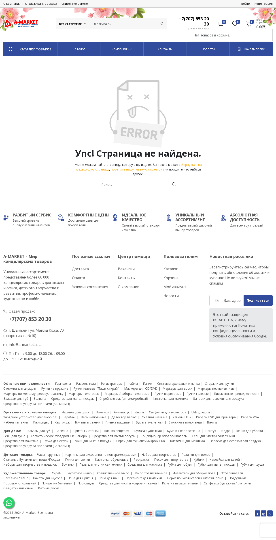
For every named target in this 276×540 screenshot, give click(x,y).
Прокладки (86, 483)
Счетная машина (154, 417)
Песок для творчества (171, 459)
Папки (147, 383)
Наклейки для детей (224, 459)
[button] (258, 24)
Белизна (40, 398)
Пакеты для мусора (47, 478)
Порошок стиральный (19, 483)
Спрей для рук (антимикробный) (124, 398)
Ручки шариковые (168, 393)
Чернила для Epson (76, 412)
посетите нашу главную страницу (136, 169)
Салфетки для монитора (167, 412)
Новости (208, 49)
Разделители (86, 383)
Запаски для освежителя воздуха (218, 398)
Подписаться (258, 300)
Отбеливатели (232, 473)
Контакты (164, 49)
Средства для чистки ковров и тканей (128, 483)
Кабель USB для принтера (216, 417)
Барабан (69, 417)
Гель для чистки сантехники (213, 436)
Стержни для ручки (219, 383)
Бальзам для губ (15, 398)
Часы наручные (48, 454)
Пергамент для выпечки (143, 478)
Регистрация (264, 3)
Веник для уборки (249, 431)
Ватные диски (48, 488)
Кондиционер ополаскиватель (164, 436)
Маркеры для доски (177, 388)
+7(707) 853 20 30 (31, 318)
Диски (139, 412)
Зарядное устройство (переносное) (30, 417)
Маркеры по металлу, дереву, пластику (33, 393)
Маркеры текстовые (84, 393)
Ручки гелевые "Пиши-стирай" (96, 388)
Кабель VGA (250, 417)
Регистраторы (112, 383)
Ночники (102, 412)
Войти (245, 3)
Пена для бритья (80, 478)
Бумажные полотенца (185, 422)
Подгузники (237, 478)
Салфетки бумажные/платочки (227, 483)
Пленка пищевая (118, 422)
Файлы (133, 383)
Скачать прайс (251, 49)
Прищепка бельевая (57, 483)
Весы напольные (93, 417)
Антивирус (122, 412)
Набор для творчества (159, 454)
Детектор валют (124, 417)
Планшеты (63, 383)
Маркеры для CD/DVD (140, 388)
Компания (122, 49)
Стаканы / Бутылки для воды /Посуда (31, 459)
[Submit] (162, 23)
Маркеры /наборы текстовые (127, 393)
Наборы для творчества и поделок (30, 464)
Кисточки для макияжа (170, 398)
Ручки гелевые (198, 393)
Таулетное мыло (79, 473)
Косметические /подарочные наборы (58, 436)
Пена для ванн (109, 478)
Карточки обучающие (111, 459)
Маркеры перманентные (216, 388)
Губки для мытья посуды (92, 441)
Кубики (198, 459)
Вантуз (212, 422)
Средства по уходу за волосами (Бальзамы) (36, 404)
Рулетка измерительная (180, 483)
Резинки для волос (196, 454)
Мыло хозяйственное (150, 473)
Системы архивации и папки (178, 383)
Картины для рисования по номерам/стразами (100, 454)
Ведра (226, 431)
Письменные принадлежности (236, 393)
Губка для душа (252, 464)
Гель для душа (14, 436)
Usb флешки (200, 412)
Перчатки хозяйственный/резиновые (195, 478)
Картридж (62, 422)
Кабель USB (181, 417)
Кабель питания (15, 422)
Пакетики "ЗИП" (15, 478)
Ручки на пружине (54, 388)
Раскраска (141, 459)
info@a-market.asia (25, 344)
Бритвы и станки (87, 422)
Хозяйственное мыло (113, 473)
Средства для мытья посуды (72, 398)
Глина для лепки (77, 459)
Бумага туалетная (149, 422)
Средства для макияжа (20, 441)
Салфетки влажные (18, 488)
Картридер (41, 422)
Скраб (56, 473)
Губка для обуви (55, 441)
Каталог (79, 49)
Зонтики (68, 464)
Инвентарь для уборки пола (193, 473)
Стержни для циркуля (19, 388)
